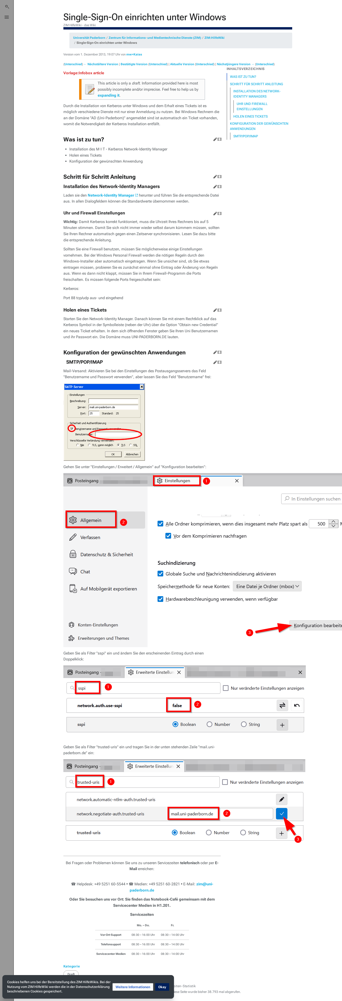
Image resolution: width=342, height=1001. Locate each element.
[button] (132, 987)
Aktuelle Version (182, 64)
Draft (71, 974)
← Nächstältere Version (101, 64)
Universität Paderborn (89, 38)
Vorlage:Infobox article (83, 73)
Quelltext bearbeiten (218, 138)
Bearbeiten (214, 138)
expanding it (108, 95)
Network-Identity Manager (111, 195)
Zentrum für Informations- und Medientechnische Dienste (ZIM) (155, 38)
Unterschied (73, 64)
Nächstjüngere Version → (235, 64)
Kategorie (71, 966)
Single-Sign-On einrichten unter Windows (107, 43)
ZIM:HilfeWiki (214, 38)
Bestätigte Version (134, 64)
